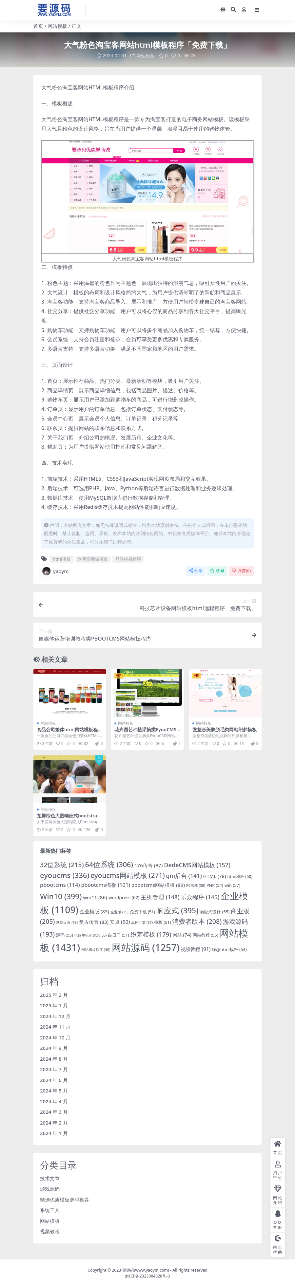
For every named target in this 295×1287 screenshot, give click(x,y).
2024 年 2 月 (54, 1122)
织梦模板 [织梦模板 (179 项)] (150, 934)
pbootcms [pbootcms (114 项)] (60, 884)
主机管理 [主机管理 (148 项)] (160, 897)
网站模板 (57, 26)
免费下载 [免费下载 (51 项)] (142, 911)
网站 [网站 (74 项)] (182, 935)
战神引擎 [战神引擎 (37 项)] (142, 922)
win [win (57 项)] (233, 885)
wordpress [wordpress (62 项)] (124, 898)
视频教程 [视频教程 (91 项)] (195, 949)
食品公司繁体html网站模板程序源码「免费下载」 (69, 732)
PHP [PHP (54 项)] (214, 885)
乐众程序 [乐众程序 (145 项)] (200, 897)
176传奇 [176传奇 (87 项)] (148, 865)
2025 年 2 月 (54, 994)
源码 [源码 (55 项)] (64, 935)
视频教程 (50, 1231)
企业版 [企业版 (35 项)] (119, 911)
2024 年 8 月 (54, 1058)
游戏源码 (50, 1188)
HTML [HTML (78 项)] (214, 875)
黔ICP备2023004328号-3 (147, 1276)
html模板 (61, 559)
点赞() (241, 570)
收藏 (217, 570)
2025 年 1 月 (54, 1005)
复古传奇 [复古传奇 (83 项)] (93, 921)
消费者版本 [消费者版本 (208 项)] (197, 921)
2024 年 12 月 (55, 1016)
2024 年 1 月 (54, 1133)
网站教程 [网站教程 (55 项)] (205, 935)
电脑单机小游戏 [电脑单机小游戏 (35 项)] (90, 935)
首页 (38, 26)
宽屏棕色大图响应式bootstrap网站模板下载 (68, 818)
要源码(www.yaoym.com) (145, 1270)
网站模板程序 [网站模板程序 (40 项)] (95, 949)
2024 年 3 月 (54, 1112)
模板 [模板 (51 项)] (162, 922)
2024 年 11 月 (55, 1026)
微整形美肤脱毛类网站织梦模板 (224, 729)
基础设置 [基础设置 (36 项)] (67, 922)
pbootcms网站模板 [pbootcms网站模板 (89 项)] (158, 884)
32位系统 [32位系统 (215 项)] (62, 864)
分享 (196, 570)
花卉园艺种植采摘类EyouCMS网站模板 (145, 732)
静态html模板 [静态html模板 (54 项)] (229, 949)
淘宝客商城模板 (93, 559)
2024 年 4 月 (54, 1101)
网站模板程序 (128, 559)
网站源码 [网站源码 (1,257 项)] (146, 947)
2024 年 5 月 (54, 1090)
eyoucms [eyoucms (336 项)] (64, 875)
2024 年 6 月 (54, 1079)
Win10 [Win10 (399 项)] (61, 896)
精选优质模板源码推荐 (64, 1199)
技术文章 (50, 1178)
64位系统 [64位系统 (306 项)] (109, 864)
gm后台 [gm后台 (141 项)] (184, 875)
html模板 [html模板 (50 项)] (240, 876)
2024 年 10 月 (55, 1037)
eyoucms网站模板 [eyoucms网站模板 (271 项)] (127, 875)
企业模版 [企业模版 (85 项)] (94, 911)
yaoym (55, 571)
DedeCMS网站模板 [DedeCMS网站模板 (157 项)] (197, 865)
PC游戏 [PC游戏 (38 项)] (195, 885)
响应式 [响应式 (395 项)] (177, 910)
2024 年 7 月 (54, 1069)
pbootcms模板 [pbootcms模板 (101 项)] (105, 884)
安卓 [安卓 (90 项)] (120, 921)
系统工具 (50, 1210)
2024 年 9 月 (54, 1048)
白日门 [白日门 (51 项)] (118, 935)
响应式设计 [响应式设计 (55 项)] (214, 911)
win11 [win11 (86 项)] (95, 897)
